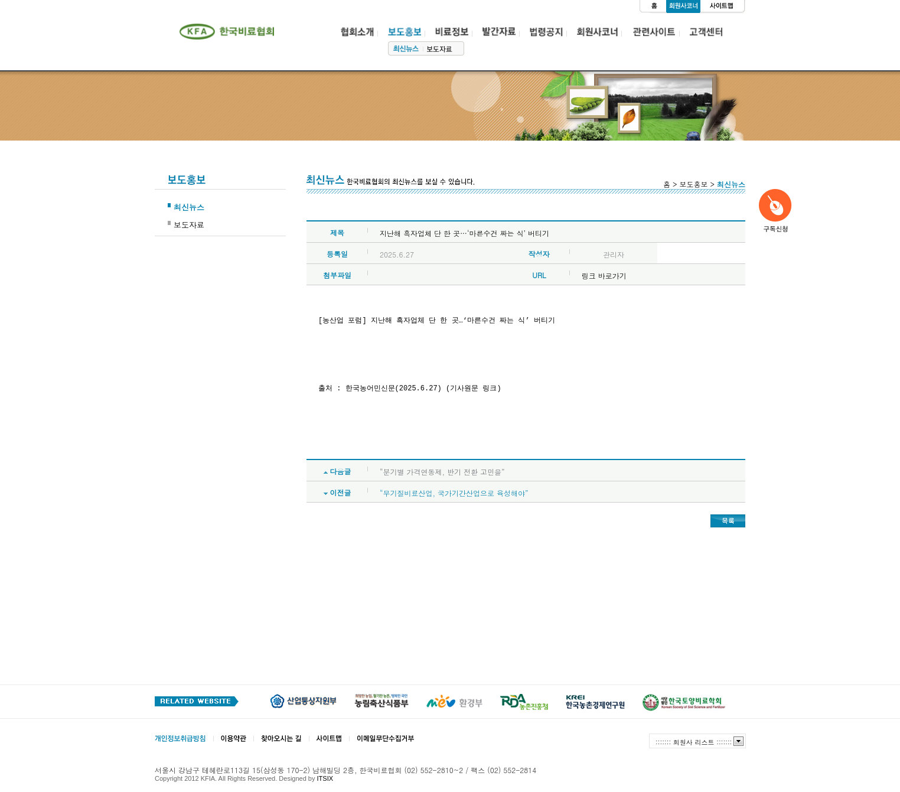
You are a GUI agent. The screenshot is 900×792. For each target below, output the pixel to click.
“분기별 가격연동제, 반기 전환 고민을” (442, 472)
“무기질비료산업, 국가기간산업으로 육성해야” (454, 493)
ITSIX (325, 778)
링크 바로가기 (604, 275)
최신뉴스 (189, 207)
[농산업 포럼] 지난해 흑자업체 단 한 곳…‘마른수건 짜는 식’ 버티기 (438, 321)
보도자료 (189, 224)
